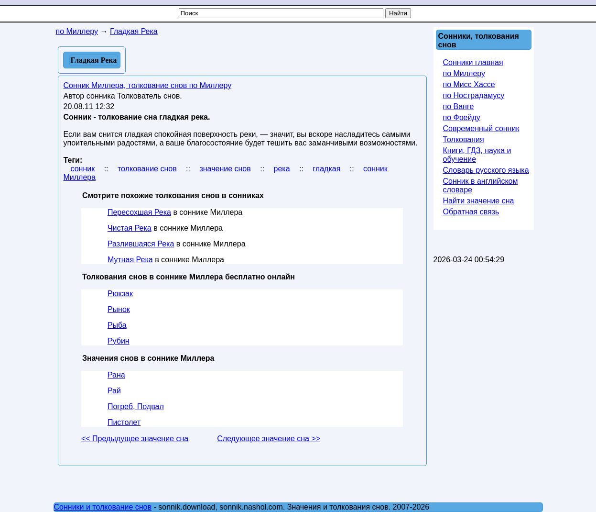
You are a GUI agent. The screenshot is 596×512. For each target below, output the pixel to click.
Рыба (117, 325)
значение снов (224, 169)
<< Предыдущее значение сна (134, 438)
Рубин (119, 341)
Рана (116, 375)
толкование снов (147, 169)
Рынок (119, 309)
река (282, 169)
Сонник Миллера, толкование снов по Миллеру (148, 85)
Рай (114, 391)
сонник (83, 169)
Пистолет (124, 422)
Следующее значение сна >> (268, 438)
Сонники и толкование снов (103, 507)
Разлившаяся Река (141, 244)
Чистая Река (130, 228)
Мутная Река (130, 260)
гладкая (326, 169)
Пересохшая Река (139, 212)
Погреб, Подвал (136, 406)
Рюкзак (120, 293)
